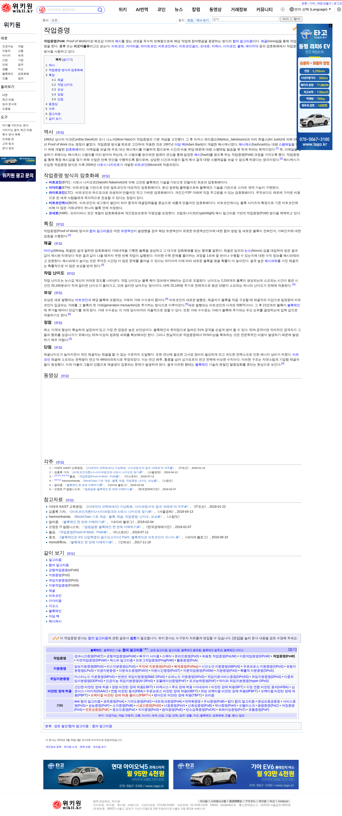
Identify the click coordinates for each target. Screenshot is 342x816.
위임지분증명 (58, 580)
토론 (304, 3)
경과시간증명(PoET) (89, 656)
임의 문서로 (9, 104)
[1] (277, 148)
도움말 (6, 108)
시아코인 (229, 46)
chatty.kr (283, 801)
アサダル (250, 801)
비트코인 (117, 46)
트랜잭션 (127, 231)
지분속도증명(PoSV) (133, 670)
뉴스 (179, 10)
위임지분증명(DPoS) (266, 677)
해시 (118, 41)
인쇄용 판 (8, 139)
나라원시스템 (218, 801)
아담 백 (179, 144)
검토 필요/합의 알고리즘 (71, 726)
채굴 (264, 41)
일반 (20, 78)
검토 (133, 638)
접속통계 (322, 805)
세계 (20, 55)
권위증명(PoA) (113, 701)
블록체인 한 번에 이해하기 (83, 484)
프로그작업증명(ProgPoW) (155, 660)
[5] (186, 303)
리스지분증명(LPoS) (121, 666)
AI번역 (142, 10)
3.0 (55, 475)
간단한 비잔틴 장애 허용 (91, 687)
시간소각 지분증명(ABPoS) (221, 666)
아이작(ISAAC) (97, 691)
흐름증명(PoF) (259, 709)
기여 (312, 3)
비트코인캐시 (167, 46)
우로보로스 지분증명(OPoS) (263, 666)
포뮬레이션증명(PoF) (171, 681)
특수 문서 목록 (11, 134)
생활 (5, 69)
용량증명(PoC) (268, 705)
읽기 (181, 20)
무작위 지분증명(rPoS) (155, 666)
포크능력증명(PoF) (202, 681)
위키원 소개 (70, 746)
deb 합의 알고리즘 (87, 701)
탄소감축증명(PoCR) (201, 709)
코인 (161, 10)
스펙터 (167, 656)
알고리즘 (55, 560)
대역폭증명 (193, 701)
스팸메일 (285, 144)
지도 (20, 69)
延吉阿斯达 (235, 801)
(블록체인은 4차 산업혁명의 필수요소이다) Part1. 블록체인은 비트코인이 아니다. (118, 537)
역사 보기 (202, 20)
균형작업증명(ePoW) (121, 656)
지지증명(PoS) (148, 709)
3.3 (67, 475)
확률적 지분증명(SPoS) (257, 670)
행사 (235, 715)
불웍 (240, 46)
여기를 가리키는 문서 (15, 125)
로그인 (338, 3)
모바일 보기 (99, 746)
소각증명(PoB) (122, 705)
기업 (20, 60)
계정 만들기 (324, 3)
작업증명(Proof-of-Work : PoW (97, 476)
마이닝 (48, 250)
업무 (20, 64)
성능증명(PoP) (98, 705)
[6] (69, 314)
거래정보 (239, 10)
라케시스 (162, 687)
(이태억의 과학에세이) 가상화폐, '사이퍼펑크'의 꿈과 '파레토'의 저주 (128, 467)
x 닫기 (340, 25)
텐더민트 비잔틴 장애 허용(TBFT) (178, 695)
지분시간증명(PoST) (165, 670)
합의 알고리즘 (243, 41)
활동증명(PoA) (187, 660)
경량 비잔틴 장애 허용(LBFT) (132, 687)
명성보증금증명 (269, 701)
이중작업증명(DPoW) (254, 656)
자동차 (6, 51)
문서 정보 (8, 148)
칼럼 (196, 10)
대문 (4, 38)
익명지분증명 (106, 670)
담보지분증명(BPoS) (89, 666)
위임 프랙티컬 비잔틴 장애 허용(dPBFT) (229, 691)
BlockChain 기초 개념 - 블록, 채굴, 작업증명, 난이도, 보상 (119, 480)
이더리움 (132, 46)
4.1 (59, 479)
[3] (69, 234)
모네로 (205, 46)
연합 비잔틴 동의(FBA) (127, 691)
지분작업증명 (58, 585)
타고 (272, 801)
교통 (20, 51)
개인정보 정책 (53, 746)
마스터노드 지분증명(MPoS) (94, 677)
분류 (48, 726)
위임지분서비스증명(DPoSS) (228, 677)
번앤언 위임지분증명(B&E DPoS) (141, 677)
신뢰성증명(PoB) (200, 705)
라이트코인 (149, 46)
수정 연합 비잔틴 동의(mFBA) (267, 687)
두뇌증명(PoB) (214, 701)
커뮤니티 (264, 10)
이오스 (53, 606)
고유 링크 (8, 143)
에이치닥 (252, 46)
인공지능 (7, 46)
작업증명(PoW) (284, 656)
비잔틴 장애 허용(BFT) (227, 687)
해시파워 (271, 261)
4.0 (55, 479)
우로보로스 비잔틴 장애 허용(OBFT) (172, 691)
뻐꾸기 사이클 (149, 656)
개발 (20, 46)
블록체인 (7, 73)
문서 (46, 20)
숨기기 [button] (67, 59)
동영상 (215, 10)
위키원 (262, 801)
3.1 (59, 475)
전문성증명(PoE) (97, 709)
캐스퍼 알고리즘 (121, 660)
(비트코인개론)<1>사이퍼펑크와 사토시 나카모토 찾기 (106, 472)
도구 (4, 117)
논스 (247, 250)
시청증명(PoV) (174, 705)
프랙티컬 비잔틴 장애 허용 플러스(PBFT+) (121, 695)
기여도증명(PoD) (139, 701)
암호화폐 (23, 73)
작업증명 (59, 658)
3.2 (63, 475)
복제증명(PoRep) (186, 666)
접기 (292, 649)
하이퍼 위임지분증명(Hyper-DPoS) (244, 681)
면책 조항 (85, 746)
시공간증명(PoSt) (148, 705)
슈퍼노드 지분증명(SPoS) (186, 677)
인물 (5, 78)
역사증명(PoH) (225, 705)
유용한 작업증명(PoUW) (219, 656)
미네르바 (201, 687)
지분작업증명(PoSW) (198, 670)
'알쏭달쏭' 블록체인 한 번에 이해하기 (106, 489)
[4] (294, 284)
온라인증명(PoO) (187, 656)
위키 (123, 10)
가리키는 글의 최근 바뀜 (17, 130)
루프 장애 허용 (182, 687)
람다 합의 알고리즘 (241, 701)
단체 (5, 64)
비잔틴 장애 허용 (60, 691)
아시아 (6, 55)
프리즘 (209, 695)
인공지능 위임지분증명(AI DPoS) (129, 681)
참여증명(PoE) (172, 709)
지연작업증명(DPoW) (91, 660)
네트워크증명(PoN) (168, 701)
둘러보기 (7, 86)
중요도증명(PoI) (123, 709)
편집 (190, 20)
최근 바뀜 (8, 99)
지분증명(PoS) (226, 670)
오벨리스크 (247, 705)
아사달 (203, 801)
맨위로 (332, 805)
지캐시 (216, 46)
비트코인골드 (188, 46)
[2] (281, 158)
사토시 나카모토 (108, 164)
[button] (292, 649)
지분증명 (55, 575)
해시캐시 (245, 144)
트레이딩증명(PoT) (232, 709)
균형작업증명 (58, 570)
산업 (5, 60)
